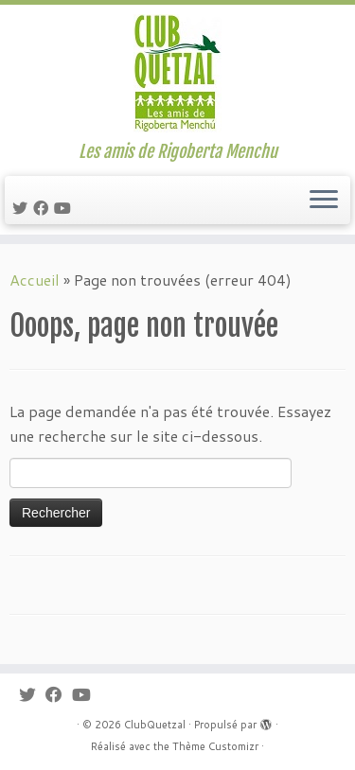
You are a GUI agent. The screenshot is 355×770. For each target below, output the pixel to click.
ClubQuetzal (155, 724)
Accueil (34, 279)
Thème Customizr (215, 746)
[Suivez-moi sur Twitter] (22, 208)
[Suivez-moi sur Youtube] (65, 208)
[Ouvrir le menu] (324, 200)
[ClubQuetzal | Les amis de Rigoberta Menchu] (177, 73)
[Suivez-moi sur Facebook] (43, 208)
